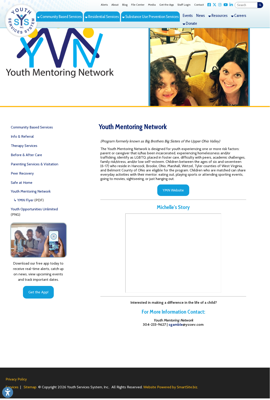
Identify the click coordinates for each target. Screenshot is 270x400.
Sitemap (30, 387)
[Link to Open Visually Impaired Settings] (7, 392)
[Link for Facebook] (208, 5)
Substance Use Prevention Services (150, 16)
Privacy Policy (16, 379)
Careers (238, 15)
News (200, 15)
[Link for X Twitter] (213, 5)
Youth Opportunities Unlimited (34, 209)
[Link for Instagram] (219, 5)
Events (188, 15)
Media (152, 4)
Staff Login (184, 4)
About (115, 4)
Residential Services (102, 16)
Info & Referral (22, 136)
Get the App (166, 4)
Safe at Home (21, 182)
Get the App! (38, 292)
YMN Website (173, 190)
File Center (137, 4)
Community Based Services (59, 16)
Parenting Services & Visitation (34, 164)
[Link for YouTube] (225, 5)
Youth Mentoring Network (31, 191)
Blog (125, 4)
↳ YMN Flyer (24, 200)
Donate (190, 23)
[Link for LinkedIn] (230, 5)
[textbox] (246, 5)
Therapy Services (24, 146)
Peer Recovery (22, 173)
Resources (217, 15)
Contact (199, 4)
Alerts (104, 4)
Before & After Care (26, 155)
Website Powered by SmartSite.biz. (170, 387)
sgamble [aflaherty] (176, 324)
